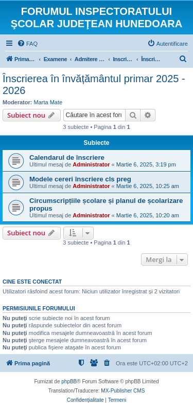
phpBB (69, 381)
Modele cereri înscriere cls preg (80, 179)
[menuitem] (27, 44)
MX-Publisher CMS (123, 391)
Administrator (91, 164)
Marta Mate (48, 102)
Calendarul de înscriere (66, 157)
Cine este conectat (32, 281)
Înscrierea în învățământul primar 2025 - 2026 (94, 84)
